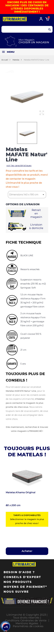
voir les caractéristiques (18, 165)
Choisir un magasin (34, 42)
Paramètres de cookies (28, 626)
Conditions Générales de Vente (26, 620)
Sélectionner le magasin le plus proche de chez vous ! (27, 519)
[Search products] (27, 29)
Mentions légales (27, 623)
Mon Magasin (26, 40)
